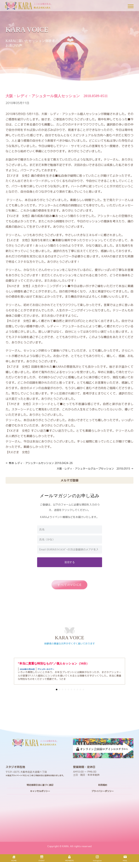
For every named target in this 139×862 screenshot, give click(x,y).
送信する (69, 562)
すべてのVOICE (69, 584)
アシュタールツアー (45, 669)
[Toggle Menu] (131, 6)
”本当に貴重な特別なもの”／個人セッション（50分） (53, 663)
